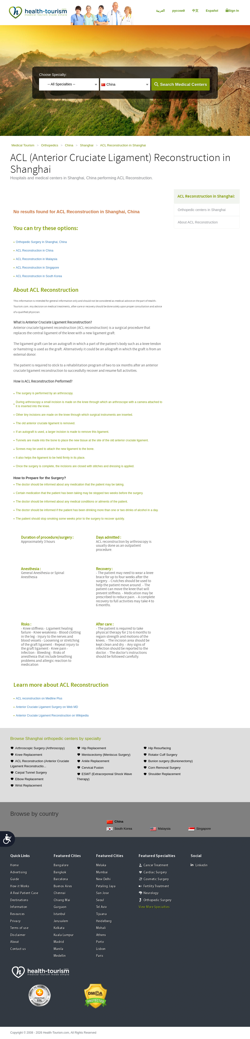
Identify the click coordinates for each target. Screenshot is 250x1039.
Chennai (60, 893)
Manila (58, 949)
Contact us (18, 949)
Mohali (101, 928)
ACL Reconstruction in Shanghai (123, 145)
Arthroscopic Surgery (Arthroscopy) (40, 748)
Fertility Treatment (156, 886)
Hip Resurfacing (159, 748)
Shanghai (87, 145)
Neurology (151, 893)
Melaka (101, 865)
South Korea (119, 829)
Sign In (232, 10)
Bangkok (60, 872)
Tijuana (101, 914)
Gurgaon (60, 907)
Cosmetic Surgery (156, 879)
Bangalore (61, 865)
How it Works (19, 886)
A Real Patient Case (24, 893)
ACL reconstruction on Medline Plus (39, 698)
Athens (101, 935)
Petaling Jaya (106, 886)
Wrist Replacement (28, 785)
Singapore (199, 829)
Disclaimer (17, 935)
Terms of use (19, 928)
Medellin (60, 956)
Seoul (100, 900)
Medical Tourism (22, 145)
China (69, 145)
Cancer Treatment (156, 865)
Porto (100, 942)
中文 (195, 10)
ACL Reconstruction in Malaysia (36, 259)
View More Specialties (154, 907)
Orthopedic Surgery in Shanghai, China (41, 242)
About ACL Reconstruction (198, 222)
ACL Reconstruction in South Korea (39, 276)
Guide (14, 879)
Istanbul (59, 914)
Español (212, 10)
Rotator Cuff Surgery (162, 755)
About (14, 942)
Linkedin (199, 865)
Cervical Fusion (93, 767)
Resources (17, 914)
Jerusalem (61, 921)
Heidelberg (104, 921)
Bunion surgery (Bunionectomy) (170, 761)
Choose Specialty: (53, 75)
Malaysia (160, 829)
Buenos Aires (63, 886)
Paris (100, 956)
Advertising (18, 872)
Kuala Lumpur (64, 935)
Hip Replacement (94, 748)
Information (18, 907)
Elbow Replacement (29, 779)
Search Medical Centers (183, 84)
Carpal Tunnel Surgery (31, 772)
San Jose (102, 893)
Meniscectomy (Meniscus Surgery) (106, 755)
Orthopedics (49, 145)
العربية (160, 10)
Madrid (59, 942)
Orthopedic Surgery (158, 900)
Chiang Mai (62, 900)
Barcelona (61, 879)
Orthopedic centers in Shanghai (202, 210)
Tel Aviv (101, 907)
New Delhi (103, 879)
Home (14, 865)
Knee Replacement (28, 755)
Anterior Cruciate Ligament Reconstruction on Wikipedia (52, 715)
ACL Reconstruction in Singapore (37, 267)
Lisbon (101, 949)
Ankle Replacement (95, 761)
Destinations (19, 900)
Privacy (15, 921)
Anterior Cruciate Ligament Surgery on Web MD (47, 707)
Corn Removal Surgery (164, 767)
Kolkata (59, 928)
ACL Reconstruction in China (34, 250)
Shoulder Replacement (164, 774)
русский (178, 10)
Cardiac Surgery (155, 872)
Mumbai (102, 872)
